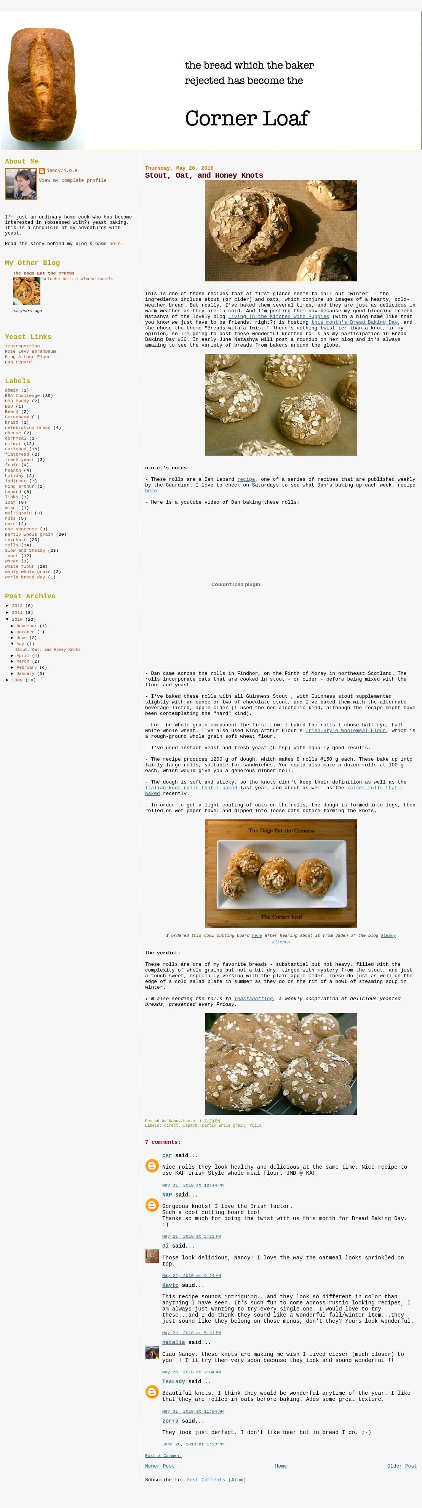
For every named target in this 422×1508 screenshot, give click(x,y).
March (24, 661)
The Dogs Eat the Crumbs (44, 273)
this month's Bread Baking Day (355, 322)
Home (281, 1466)
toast (11, 556)
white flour (19, 566)
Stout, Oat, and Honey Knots (47, 649)
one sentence (21, 529)
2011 (18, 612)
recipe (246, 479)
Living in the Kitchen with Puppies (278, 317)
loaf (10, 502)
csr (167, 1156)
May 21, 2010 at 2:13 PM (191, 1236)
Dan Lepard (18, 362)
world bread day (25, 577)
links (11, 497)
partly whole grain (223, 1125)
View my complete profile (73, 180)
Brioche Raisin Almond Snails (77, 279)
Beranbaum (17, 417)
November (28, 626)
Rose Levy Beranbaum (30, 351)
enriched (15, 449)
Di (165, 1246)
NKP (167, 1195)
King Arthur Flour (28, 357)
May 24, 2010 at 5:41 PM (191, 1332)
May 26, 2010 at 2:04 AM (191, 1372)
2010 (18, 619)
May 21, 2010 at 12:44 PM (193, 1185)
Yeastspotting (253, 999)
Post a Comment (163, 1455)
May (22, 644)
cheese (13, 433)
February (28, 667)
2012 (18, 606)
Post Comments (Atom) (216, 1480)
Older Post (402, 1466)
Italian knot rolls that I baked (191, 788)
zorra (170, 1421)
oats (10, 524)
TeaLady (173, 1382)
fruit (11, 465)
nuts (10, 518)
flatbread (17, 454)
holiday (14, 476)
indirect (15, 481)
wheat (11, 561)
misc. (11, 508)
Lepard (190, 1125)
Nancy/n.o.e (61, 170)
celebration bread (28, 427)
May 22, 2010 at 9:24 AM (191, 1275)
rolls (255, 1125)
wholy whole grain (28, 572)
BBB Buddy (17, 401)
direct (171, 1125)
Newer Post (160, 1466)
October (27, 632)
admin (11, 390)
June (23, 638)
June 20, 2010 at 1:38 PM (193, 1444)
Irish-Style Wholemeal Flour (345, 731)
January (27, 673)
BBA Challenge (22, 395)
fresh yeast (19, 460)
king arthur (19, 486)
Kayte (170, 1285)
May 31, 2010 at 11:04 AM (193, 1411)
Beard (11, 411)
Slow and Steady (25, 550)
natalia (173, 1342)
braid (11, 422)
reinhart (15, 540)
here (151, 491)
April (24, 656)
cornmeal (15, 438)
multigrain (18, 513)
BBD (9, 406)
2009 (18, 680)
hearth (13, 470)
